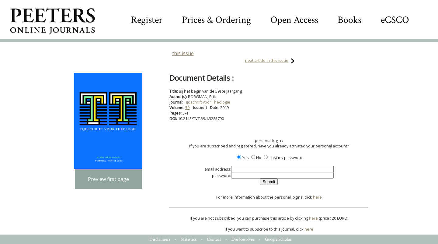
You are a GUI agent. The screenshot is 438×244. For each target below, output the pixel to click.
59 (187, 107)
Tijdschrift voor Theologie (207, 102)
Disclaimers (159, 239)
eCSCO (395, 20)
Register (146, 20)
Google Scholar (278, 239)
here (317, 197)
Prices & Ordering (216, 20)
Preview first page (108, 179)
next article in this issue (266, 60)
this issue (183, 53)
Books (349, 20)
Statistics (188, 239)
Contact (214, 239)
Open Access (294, 20)
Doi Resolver (243, 239)
